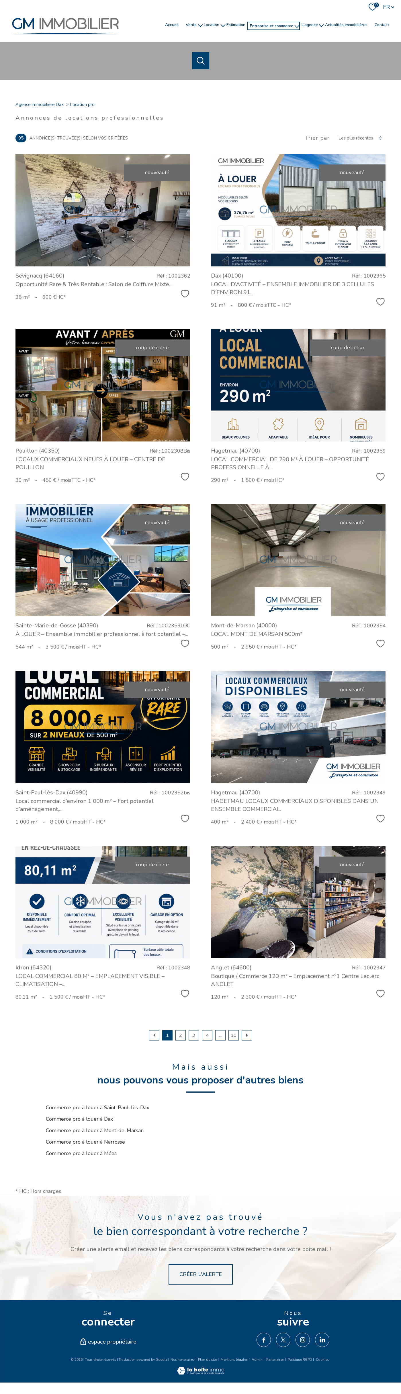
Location (211, 25)
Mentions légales (234, 1359)
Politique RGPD (300, 1359)
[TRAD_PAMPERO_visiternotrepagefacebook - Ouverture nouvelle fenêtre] (264, 1340)
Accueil (172, 25)
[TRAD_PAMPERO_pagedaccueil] (65, 37)
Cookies (322, 1360)
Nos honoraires (182, 1359)
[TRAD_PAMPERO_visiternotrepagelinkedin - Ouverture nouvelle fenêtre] (322, 1340)
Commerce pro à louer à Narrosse (85, 1141)
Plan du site (207, 1359)
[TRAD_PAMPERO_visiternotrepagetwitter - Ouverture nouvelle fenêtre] (283, 1340)
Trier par (317, 138)
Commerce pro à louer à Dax (79, 1119)
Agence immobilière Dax (39, 104)
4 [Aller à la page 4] (207, 1035)
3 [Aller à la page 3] (193, 1035)
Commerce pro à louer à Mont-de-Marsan (95, 1130)
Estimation (235, 25)
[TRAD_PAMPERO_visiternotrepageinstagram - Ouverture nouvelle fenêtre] (303, 1340)
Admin (257, 1359)
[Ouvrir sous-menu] (200, 25)
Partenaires (275, 1359)
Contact (382, 25)
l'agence (310, 25)
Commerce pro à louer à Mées (81, 1153)
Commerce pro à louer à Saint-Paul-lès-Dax (97, 1107)
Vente (191, 25)
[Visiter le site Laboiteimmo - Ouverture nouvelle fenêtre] (200, 1372)
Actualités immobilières (346, 25)
